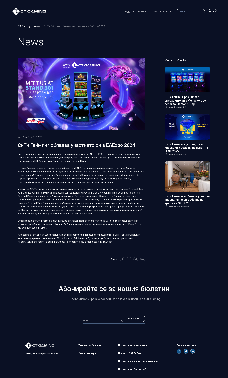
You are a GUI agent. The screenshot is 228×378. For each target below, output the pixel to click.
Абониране (133, 318)
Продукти (126, 12)
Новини (139, 12)
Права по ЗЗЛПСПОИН (130, 353)
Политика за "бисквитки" (132, 369)
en (207, 12)
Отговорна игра (87, 353)
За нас (150, 12)
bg (212, 12)
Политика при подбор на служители (138, 361)
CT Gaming (24, 26)
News (37, 26)
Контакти (163, 12)
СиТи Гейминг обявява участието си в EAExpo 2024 (74, 26)
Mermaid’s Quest (64, 224)
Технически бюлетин (89, 345)
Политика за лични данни (132, 345)
